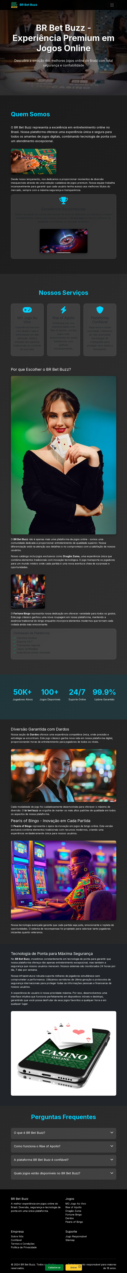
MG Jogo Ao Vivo (75, 1203)
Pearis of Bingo (74, 1221)
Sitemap (70, 1240)
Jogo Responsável (76, 1236)
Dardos (69, 1218)
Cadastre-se (54, 1267)
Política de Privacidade (24, 1247)
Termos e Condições (23, 1243)
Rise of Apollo (73, 1207)
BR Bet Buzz (24, 5)
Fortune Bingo (73, 1214)
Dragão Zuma (73, 1210)
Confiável (16, 1240)
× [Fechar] (79, 1266)
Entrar (73, 1267)
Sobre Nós (17, 1236)
